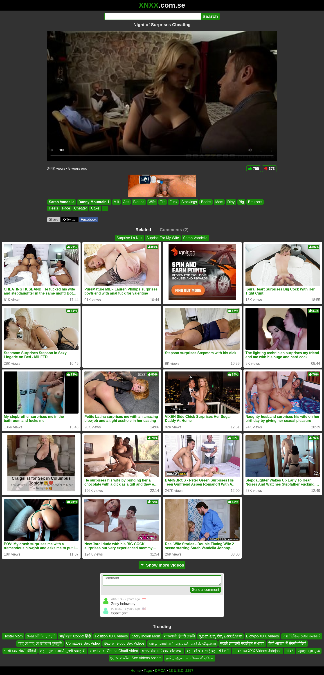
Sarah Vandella (61, 202)
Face (66, 208)
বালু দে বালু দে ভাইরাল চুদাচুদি (40, 643)
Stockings (189, 202)
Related (143, 229)
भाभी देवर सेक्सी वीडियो (20, 650)
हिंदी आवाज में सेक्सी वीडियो (287, 643)
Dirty (231, 202)
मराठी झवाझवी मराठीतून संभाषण (242, 643)
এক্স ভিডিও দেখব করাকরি (301, 636)
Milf (116, 202)
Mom (219, 202)
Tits (162, 202)
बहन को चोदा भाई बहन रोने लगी (208, 650)
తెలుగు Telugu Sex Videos (124, 643)
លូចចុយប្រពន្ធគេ (308, 650)
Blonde (138, 202)
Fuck (173, 202)
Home (136, 671)
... (105, 208)
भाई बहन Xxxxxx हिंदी (75, 636)
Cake (95, 208)
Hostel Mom (12, 636)
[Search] (152, 16)
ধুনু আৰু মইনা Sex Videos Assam (136, 658)
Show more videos (162, 565)
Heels (53, 208)
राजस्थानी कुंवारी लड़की (179, 636)
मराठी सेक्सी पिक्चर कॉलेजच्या (162, 650)
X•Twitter (70, 219)
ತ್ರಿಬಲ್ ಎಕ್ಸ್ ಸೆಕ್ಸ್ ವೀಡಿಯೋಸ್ (220, 636)
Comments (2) (174, 229)
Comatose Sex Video (83, 643)
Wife (152, 202)
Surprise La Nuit (129, 238)
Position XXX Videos (111, 636)
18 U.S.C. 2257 (181, 671)
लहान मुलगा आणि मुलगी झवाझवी (62, 650)
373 (269, 169)
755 (253, 169)
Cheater (80, 208)
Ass (126, 202)
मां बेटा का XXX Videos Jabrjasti (257, 650)
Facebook (89, 219)
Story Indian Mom (146, 636)
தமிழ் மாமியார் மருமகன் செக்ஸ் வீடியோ (182, 643)
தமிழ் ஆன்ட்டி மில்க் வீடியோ (190, 658)
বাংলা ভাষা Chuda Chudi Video (113, 650)
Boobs (206, 202)
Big (241, 202)
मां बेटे (289, 650)
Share (53, 219)
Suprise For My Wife (162, 238)
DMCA (160, 671)
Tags (148, 671)
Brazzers (255, 202)
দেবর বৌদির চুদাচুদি (41, 636)
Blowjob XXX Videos (262, 636)
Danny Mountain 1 (94, 202)
